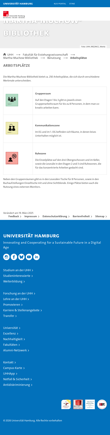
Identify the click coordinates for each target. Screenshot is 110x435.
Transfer (8, 316)
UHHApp (9, 374)
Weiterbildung (12, 281)
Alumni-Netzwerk (15, 350)
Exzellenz (9, 333)
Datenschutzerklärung (55, 216)
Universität (10, 328)
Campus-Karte (12, 368)
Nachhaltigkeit (13, 339)
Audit (76, 401)
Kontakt (8, 362)
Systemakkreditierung (102, 401)
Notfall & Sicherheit (16, 379)
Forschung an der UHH (18, 293)
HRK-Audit (88, 403)
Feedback (13, 216)
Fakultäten (10, 345)
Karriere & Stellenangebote (21, 310)
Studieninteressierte (16, 276)
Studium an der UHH (17, 270)
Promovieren (11, 305)
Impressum (30, 216)
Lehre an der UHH (15, 299)
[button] (98, 3)
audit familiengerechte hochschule (66, 404)
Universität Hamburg (18, 3)
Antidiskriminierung (16, 385)
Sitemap (99, 216)
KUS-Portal (60, 3)
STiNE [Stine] (72, 3)
